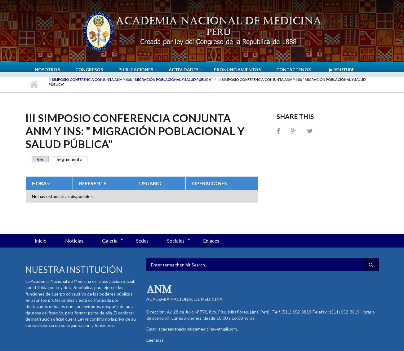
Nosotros (47, 69)
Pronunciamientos (237, 69)
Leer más (155, 340)
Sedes (142, 241)
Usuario (150, 183)
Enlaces (211, 241)
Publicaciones (135, 69)
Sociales (174, 241)
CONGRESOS (89, 69)
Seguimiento (72, 159)
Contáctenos (293, 69)
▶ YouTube (341, 69)
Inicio (33, 84)
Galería (108, 241)
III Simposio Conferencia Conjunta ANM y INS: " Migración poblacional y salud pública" (130, 79)
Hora (41, 183)
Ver (40, 159)
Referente (92, 183)
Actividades (183, 69)
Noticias (74, 241)
